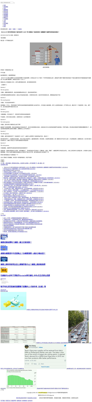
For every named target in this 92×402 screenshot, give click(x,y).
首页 (4, 5)
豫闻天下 (5, 17)
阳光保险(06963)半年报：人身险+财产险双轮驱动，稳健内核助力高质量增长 (22, 221)
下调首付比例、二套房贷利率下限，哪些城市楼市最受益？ (18, 219)
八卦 (4, 20)
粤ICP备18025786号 (21, 398)
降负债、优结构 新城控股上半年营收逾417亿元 (15, 231)
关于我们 (3, 400)
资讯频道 (5, 6)
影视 (4, 24)
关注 (4, 8)
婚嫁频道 (5, 9)
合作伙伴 (30, 400)
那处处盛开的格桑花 (8, 225)
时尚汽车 (5, 11)
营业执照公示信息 (32, 398)
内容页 (20, 29)
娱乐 (4, 26)
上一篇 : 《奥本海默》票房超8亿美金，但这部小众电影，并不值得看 (18, 163)
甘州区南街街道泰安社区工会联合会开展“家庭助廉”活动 (17, 228)
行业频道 (5, 18)
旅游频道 (5, 14)
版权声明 (13, 400)
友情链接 (24, 400)
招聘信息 (19, 400)
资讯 (4, 21)
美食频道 (5, 15)
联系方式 (8, 400)
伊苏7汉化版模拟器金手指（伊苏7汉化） (13, 230)
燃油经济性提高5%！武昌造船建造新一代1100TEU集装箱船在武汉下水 (21, 222)
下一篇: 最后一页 (40, 163)
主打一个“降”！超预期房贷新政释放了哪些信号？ (16, 218)
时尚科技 (5, 12)
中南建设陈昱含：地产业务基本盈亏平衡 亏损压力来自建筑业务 (19, 227)
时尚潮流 (5, 23)
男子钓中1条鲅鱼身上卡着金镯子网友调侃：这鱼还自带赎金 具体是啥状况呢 (22, 224)
